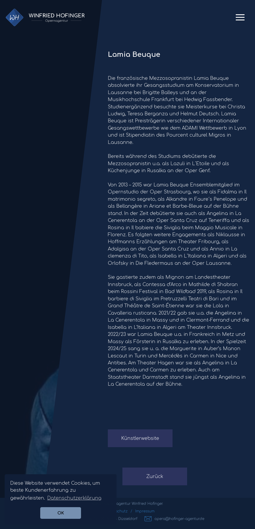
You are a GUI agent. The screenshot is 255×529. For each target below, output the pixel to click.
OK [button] (60, 513)
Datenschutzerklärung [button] (74, 498)
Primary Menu (240, 19)
